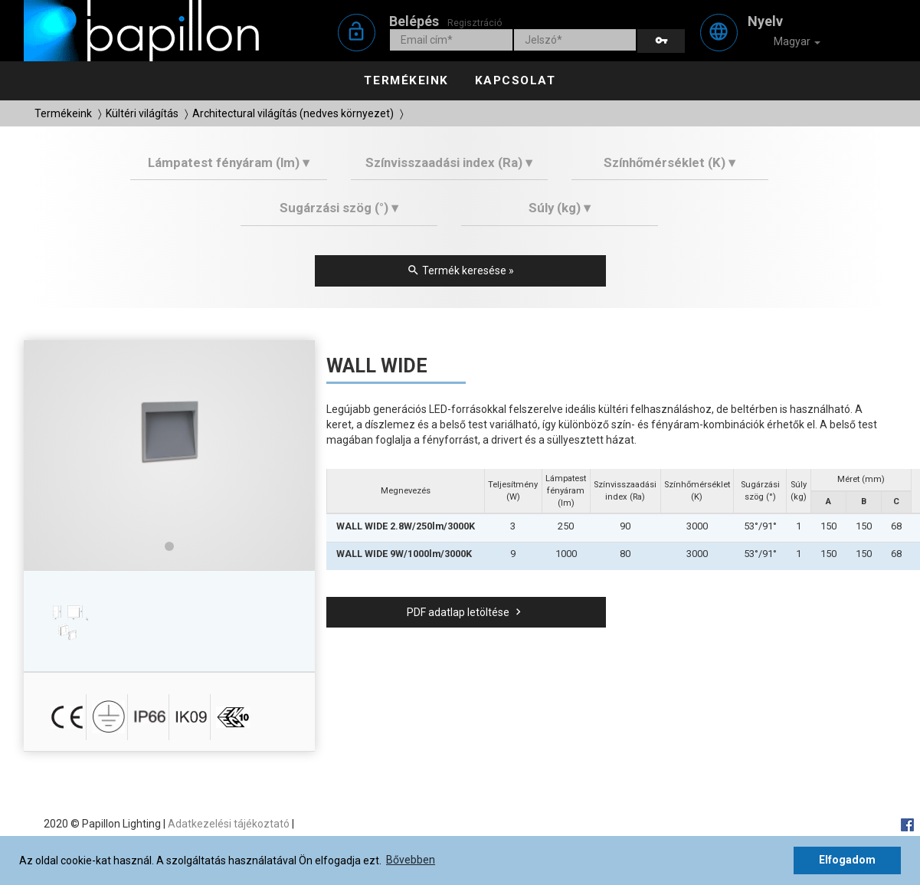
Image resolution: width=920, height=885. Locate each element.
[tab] (228, 168)
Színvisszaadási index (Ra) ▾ (448, 162)
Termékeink (406, 80)
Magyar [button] (786, 42)
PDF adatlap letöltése (466, 612)
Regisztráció (475, 22)
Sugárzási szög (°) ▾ (339, 208)
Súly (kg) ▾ (560, 208)
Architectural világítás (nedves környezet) (293, 113)
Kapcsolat (515, 80)
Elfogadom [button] (847, 860)
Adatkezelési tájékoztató (229, 824)
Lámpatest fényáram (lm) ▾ (228, 162)
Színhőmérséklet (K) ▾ (669, 162)
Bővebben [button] (410, 860)
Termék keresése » (460, 270)
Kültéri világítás (142, 113)
